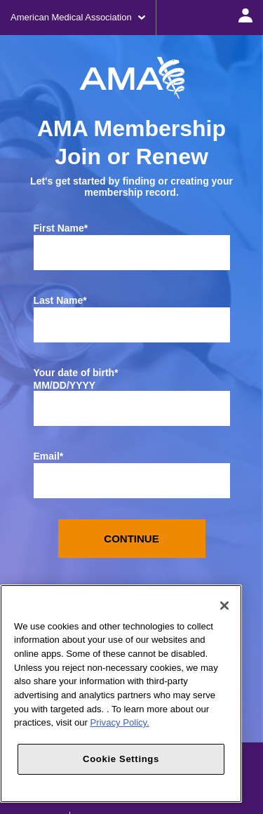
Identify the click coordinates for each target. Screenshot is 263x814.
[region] (121, 694)
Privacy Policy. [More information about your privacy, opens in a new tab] (119, 722)
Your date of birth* (76, 372)
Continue (131, 539)
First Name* (61, 228)
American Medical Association (78, 17)
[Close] (224, 605)
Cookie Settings (121, 759)
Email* (49, 456)
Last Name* (60, 300)
